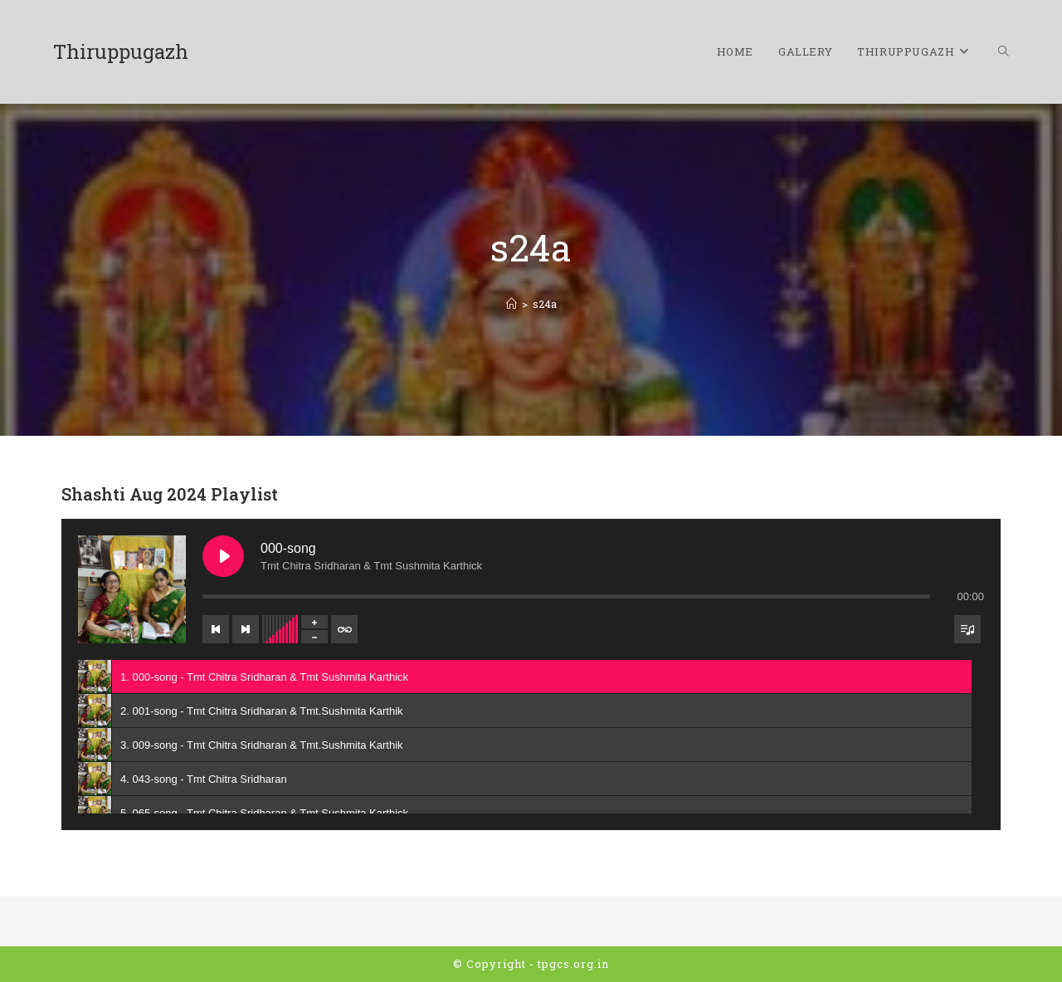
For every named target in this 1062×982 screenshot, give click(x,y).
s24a (545, 303)
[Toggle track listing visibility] (967, 629)
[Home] (511, 303)
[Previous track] (215, 629)
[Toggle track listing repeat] (344, 629)
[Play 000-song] (223, 556)
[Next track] (245, 629)
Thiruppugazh (120, 51)
